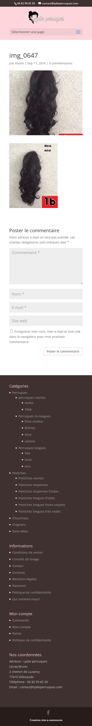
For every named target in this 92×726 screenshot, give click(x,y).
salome (30, 441)
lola (27, 453)
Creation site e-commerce (46, 720)
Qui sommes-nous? (26, 599)
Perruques (19, 393)
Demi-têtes (20, 531)
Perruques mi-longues (35, 416)
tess (28, 466)
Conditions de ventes (27, 552)
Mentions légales (24, 579)
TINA (28, 409)
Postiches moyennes (33, 485)
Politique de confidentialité (31, 592)
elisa (28, 434)
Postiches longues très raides (40, 511)
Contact (17, 566)
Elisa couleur (34, 421)
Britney (30, 428)
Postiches (19, 473)
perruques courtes (32, 398)
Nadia (29, 403)
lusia (28, 460)
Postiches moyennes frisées (38, 491)
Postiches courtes (31, 478)
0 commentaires (60, 63)
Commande (20, 620)
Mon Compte (21, 627)
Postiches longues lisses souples (42, 505)
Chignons (19, 525)
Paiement (19, 586)
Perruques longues (32, 448)
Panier (17, 633)
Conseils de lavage (25, 559)
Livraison (18, 572)
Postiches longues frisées (37, 498)
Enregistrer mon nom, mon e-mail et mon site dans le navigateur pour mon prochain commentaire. (44, 336)
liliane (19, 63)
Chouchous (20, 518)
